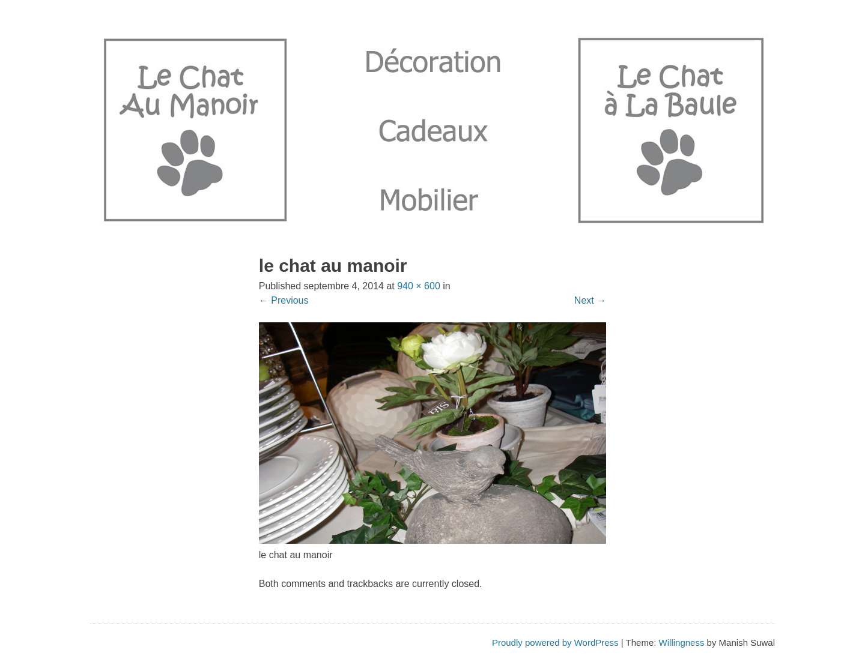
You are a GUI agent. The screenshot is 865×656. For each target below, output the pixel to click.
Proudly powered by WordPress (555, 642)
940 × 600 (418, 286)
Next (590, 300)
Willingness (682, 642)
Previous (284, 300)
